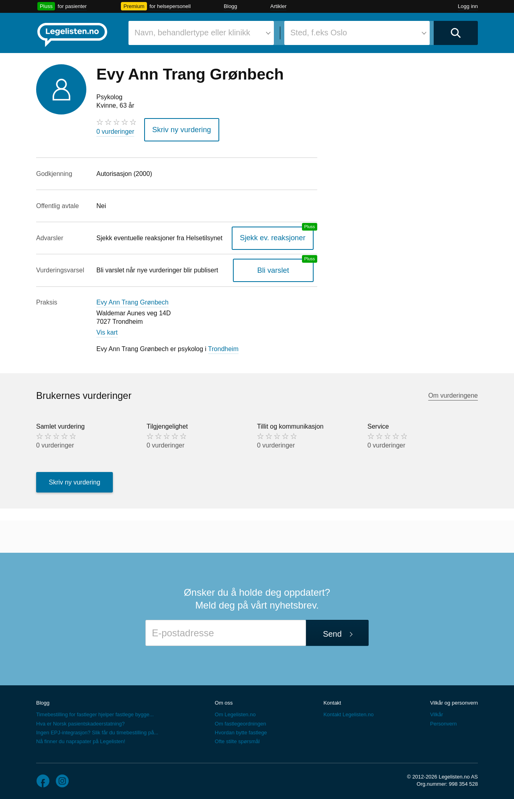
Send (332, 631)
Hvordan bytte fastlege (241, 730)
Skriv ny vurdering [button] (177, 128)
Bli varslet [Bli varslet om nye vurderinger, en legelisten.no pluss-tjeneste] (278, 267)
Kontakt (332, 700)
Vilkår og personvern (454, 700)
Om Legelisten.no (235, 712)
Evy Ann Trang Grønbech (132, 299)
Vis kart (107, 329)
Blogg (230, 6)
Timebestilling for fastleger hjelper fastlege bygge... (95, 712)
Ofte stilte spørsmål (237, 739)
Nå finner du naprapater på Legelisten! (80, 739)
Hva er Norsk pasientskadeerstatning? (80, 721)
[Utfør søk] (456, 33)
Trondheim (223, 346)
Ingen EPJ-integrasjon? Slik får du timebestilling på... (97, 730)
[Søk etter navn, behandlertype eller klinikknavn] (201, 33)
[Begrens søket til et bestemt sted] (357, 33)
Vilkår (436, 712)
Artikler (278, 6)
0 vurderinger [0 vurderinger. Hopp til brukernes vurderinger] (115, 131)
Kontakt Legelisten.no (348, 712)
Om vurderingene (453, 392)
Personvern (443, 721)
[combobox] (201, 33)
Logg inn (468, 6)
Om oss (224, 700)
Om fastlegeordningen (240, 721)
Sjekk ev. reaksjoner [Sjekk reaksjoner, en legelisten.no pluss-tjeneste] (278, 235)
